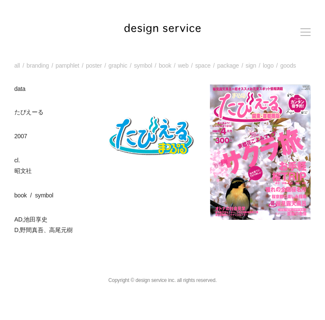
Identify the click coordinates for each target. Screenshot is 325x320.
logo (268, 65)
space (202, 65)
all (17, 65)
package (228, 65)
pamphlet (67, 65)
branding (38, 65)
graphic (117, 65)
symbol (143, 65)
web (183, 65)
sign (250, 65)
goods (288, 65)
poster (94, 65)
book (165, 65)
